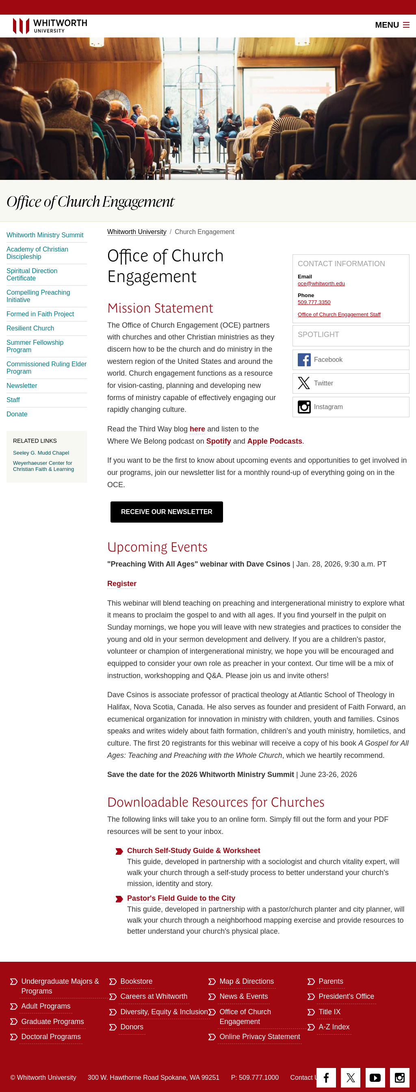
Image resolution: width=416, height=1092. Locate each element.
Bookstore (136, 981)
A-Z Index (333, 1027)
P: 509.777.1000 (255, 1077)
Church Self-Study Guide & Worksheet (193, 851)
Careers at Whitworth (153, 996)
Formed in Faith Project (40, 314)
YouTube (375, 1078)
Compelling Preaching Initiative (38, 296)
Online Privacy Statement (259, 1037)
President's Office (346, 996)
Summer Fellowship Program (34, 346)
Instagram (320, 407)
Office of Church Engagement (245, 1017)
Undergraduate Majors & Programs (60, 986)
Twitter (315, 383)
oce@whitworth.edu (321, 283)
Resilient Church (30, 328)
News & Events (243, 996)
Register (121, 584)
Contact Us (306, 1077)
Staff (13, 399)
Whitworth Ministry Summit (44, 235)
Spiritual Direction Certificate (31, 274)
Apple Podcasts (274, 441)
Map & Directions (246, 981)
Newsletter (21, 385)
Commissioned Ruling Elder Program (46, 368)
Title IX (329, 1012)
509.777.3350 (314, 302)
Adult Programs (45, 1006)
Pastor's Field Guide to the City (181, 898)
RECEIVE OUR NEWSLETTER (166, 511)
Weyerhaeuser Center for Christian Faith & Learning (43, 466)
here (197, 429)
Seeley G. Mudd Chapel (41, 453)
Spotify (218, 441)
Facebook (320, 359)
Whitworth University (137, 231)
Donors (131, 1027)
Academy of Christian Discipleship (37, 253)
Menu (392, 24)
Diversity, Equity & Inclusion (164, 1012)
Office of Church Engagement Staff (339, 314)
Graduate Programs (52, 1022)
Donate (17, 414)
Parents (330, 981)
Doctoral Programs (51, 1037)
